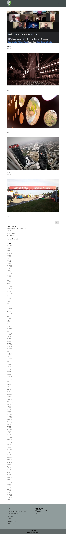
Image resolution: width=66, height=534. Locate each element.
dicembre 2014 (9, 457)
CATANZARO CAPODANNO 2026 (13, 232)
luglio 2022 (9, 316)
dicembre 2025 (9, 248)
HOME (9, 508)
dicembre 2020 (9, 348)
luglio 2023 (9, 296)
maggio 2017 (9, 409)
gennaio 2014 (9, 476)
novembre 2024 (9, 270)
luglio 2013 (9, 486)
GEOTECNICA (10, 515)
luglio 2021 (9, 336)
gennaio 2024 (9, 286)
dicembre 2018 (9, 378)
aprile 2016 (9, 431)
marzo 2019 (9, 373)
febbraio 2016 (9, 434)
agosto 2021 (9, 334)
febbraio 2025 (9, 265)
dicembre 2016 (9, 417)
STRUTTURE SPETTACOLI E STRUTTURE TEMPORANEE (18, 511)
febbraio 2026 (9, 245)
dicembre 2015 (9, 437)
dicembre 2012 (9, 497)
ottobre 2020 (9, 351)
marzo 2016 (9, 432)
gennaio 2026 (9, 247)
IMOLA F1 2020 (9, 215)
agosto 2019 (9, 364)
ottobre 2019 (9, 361)
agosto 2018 (9, 384)
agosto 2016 (9, 424)
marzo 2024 (9, 283)
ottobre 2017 (9, 401)
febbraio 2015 (9, 454)
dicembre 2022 (9, 308)
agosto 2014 (9, 464)
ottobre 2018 (9, 381)
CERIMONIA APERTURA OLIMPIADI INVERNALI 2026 (16, 228)
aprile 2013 (9, 490)
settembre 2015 (10, 442)
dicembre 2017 (9, 398)
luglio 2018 (9, 386)
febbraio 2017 (9, 414)
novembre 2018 (9, 379)
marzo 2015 (9, 452)
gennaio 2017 (9, 416)
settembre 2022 (10, 313)
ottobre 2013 (9, 481)
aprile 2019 (9, 371)
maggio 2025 (9, 260)
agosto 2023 (9, 295)
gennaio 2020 (9, 358)
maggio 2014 (9, 469)
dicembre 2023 (9, 288)
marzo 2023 (9, 303)
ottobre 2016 (9, 421)
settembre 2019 (10, 363)
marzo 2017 (9, 413)
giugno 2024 (9, 278)
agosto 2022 (9, 315)
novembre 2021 (9, 330)
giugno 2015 (9, 447)
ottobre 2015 (9, 441)
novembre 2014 (9, 459)
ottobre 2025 (9, 252)
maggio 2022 (9, 320)
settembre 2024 (10, 273)
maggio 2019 (9, 369)
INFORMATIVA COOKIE (12, 521)
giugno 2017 (9, 407)
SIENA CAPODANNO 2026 (11, 235)
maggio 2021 (9, 340)
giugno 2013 (9, 487)
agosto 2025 (9, 255)
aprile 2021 (9, 341)
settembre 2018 (10, 383)
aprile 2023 (9, 301)
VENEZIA (8, 88)
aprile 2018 (9, 391)
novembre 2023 (9, 290)
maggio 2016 (9, 429)
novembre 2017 (9, 399)
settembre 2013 (10, 482)
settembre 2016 (10, 422)
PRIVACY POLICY (11, 523)
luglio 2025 (9, 257)
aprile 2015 (9, 451)
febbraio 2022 (9, 325)
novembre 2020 (9, 349)
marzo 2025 (9, 263)
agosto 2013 (9, 484)
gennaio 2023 (9, 306)
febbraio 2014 (9, 474)
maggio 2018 (9, 389)
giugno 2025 (9, 258)
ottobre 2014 (9, 461)
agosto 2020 (9, 354)
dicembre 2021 (9, 328)
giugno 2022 (9, 318)
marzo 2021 (9, 343)
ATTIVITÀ (9, 518)
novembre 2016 (9, 419)
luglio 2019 (9, 366)
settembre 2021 (10, 333)
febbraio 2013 (9, 494)
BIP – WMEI (9, 46)
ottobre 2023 (9, 291)
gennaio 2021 (9, 346)
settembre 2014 (10, 462)
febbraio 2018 (9, 394)
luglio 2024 (9, 276)
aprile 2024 (9, 281)
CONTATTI (9, 520)
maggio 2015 (9, 449)
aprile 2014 (9, 471)
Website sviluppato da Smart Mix (33, 532)
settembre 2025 (10, 253)
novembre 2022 (9, 310)
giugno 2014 (9, 467)
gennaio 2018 (9, 396)
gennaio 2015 (9, 456)
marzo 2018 (9, 393)
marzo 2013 (9, 492)
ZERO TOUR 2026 (10, 230)
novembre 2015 (9, 439)
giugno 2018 (9, 388)
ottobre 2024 (9, 271)
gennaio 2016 (9, 436)
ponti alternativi (9, 130)
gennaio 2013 (9, 495)
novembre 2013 (9, 479)
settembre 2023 (10, 293)
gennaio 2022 (9, 326)
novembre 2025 (9, 250)
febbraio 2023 (9, 305)
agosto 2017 (9, 404)
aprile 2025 (9, 261)
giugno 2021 (9, 338)
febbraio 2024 (9, 285)
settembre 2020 (10, 353)
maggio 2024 (9, 280)
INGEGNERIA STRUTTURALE (13, 510)
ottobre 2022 (9, 311)
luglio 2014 (9, 466)
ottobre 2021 (9, 331)
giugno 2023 (9, 298)
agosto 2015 (9, 444)
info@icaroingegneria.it (39, 513)
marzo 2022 (9, 323)
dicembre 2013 (9, 477)
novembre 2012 (9, 499)
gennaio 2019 (9, 376)
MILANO (8, 173)
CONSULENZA (10, 516)
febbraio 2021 (9, 344)
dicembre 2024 (9, 268)
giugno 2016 (9, 427)
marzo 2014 (9, 472)
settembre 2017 (10, 403)
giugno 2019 (9, 368)
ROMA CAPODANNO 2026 (11, 233)
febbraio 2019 (9, 374)
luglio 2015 (9, 446)
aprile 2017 (9, 411)
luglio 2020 (9, 356)
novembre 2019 (9, 359)
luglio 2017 (9, 406)
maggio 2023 (9, 300)
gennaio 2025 (9, 267)
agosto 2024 (9, 275)
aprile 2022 (9, 321)
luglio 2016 (9, 426)
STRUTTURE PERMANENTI (13, 513)
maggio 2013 (9, 489)
